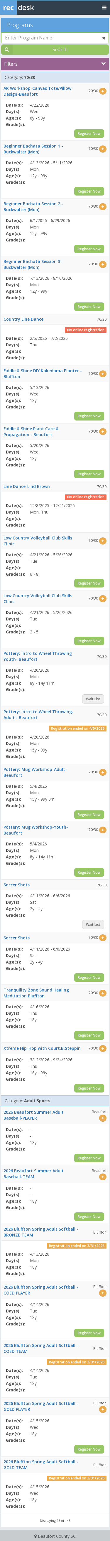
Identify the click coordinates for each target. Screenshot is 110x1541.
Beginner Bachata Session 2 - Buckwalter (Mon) (33, 206)
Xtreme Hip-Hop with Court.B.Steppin (42, 1048)
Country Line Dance (23, 319)
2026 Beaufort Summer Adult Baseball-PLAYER (34, 1115)
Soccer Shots (17, 885)
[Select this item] (102, 91)
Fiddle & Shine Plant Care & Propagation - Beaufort (31, 431)
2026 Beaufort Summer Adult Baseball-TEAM (34, 1173)
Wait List (93, 698)
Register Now (89, 133)
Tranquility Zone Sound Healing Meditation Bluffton (36, 993)
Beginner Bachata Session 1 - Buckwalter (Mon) (33, 149)
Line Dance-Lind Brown (27, 486)
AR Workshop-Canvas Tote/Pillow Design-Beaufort (37, 91)
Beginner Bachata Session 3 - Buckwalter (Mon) (33, 264)
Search (60, 49)
